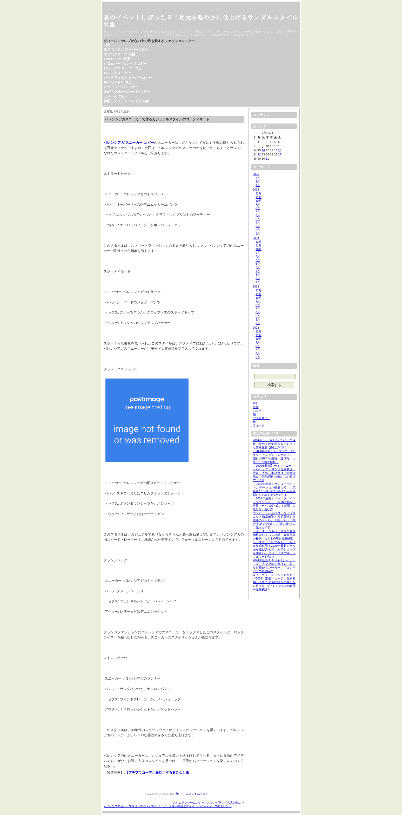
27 (279, 154)
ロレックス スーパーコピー (124, 68)
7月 (258, 211)
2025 (256, 189)
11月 (259, 197)
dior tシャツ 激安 (117, 59)
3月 (258, 177)
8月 (258, 208)
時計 (256, 403)
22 (259, 154)
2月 (258, 181)
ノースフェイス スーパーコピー (128, 78)
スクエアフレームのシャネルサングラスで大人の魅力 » (208, 802)
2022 (256, 327)
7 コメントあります (196, 793)
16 (263, 150)
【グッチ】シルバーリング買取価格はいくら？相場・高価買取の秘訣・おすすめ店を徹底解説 (274, 535)
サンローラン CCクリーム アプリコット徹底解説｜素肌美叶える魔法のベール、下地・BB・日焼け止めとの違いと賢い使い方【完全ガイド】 (274, 520)
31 (267, 158)
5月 (258, 218)
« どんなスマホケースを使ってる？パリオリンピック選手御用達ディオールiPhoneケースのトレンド (168, 806)
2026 (256, 173)
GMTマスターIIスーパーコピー (127, 92)
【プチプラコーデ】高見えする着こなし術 (157, 772)
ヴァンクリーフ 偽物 (119, 54)
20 (279, 150)
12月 (259, 193)
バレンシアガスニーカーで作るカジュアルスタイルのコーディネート (157, 119)
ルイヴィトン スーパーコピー (126, 49)
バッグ (257, 410)
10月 (259, 200)
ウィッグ (258, 425)
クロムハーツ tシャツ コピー (125, 64)
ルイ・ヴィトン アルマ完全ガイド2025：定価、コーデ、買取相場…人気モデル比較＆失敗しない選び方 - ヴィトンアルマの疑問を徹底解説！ (274, 582)
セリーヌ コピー (116, 96)
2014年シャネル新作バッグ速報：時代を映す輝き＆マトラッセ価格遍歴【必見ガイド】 (274, 444)
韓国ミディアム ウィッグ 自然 (126, 101)
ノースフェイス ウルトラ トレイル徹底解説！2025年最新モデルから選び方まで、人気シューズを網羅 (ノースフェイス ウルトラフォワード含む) (274, 549)
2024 (256, 237)
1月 (258, 185)
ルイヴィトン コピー (119, 82)
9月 (258, 204)
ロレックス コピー (118, 73)
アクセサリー (261, 418)
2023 (256, 286)
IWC (107, 45)
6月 (258, 215)
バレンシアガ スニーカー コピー (129, 143)
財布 (256, 407)
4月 (258, 222)
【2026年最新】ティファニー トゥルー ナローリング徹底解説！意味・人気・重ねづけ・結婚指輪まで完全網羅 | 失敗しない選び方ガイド (274, 473)
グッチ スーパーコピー (121, 87)
